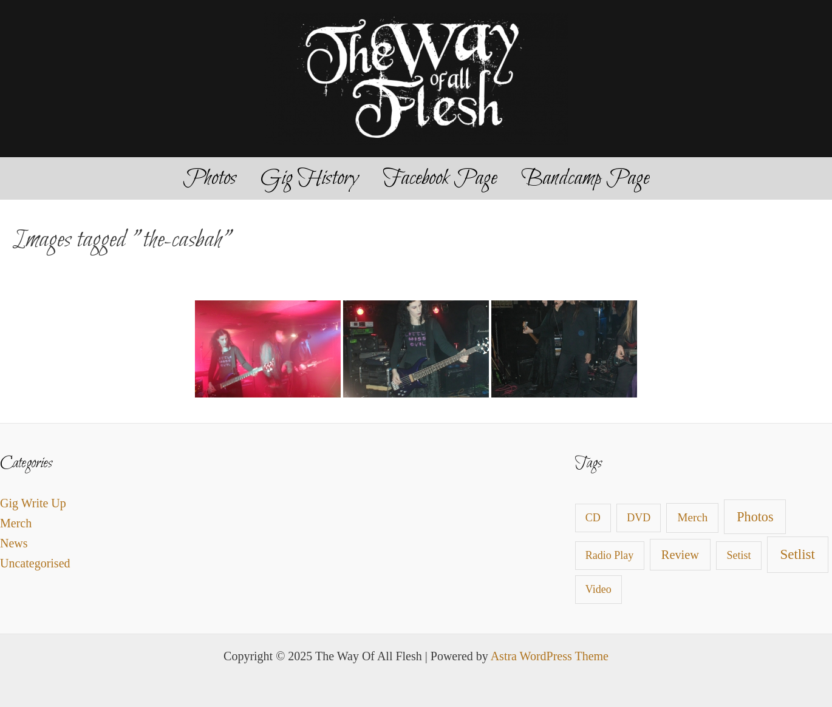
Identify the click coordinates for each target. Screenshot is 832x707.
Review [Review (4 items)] (680, 554)
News (14, 543)
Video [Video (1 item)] (598, 589)
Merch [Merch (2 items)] (693, 517)
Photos (209, 178)
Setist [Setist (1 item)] (739, 555)
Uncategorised (35, 563)
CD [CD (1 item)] (593, 518)
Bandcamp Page (585, 178)
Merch (16, 523)
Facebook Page (440, 178)
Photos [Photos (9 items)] (755, 516)
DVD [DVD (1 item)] (638, 518)
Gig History (309, 178)
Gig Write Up (33, 503)
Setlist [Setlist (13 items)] (797, 554)
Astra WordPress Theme (550, 656)
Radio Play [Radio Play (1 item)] (609, 555)
